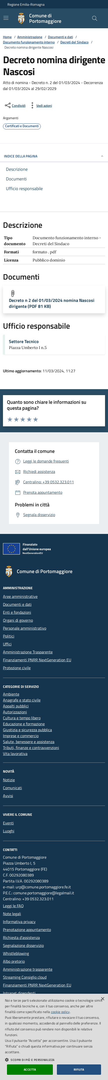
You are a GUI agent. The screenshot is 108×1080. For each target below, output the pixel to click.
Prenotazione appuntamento (27, 930)
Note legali (12, 914)
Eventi (8, 823)
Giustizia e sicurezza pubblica (27, 730)
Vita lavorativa (15, 754)
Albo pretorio (14, 961)
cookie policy (60, 1011)
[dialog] (54, 1037)
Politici (8, 636)
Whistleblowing (16, 953)
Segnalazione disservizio (23, 945)
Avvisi (8, 796)
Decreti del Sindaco (74, 42)
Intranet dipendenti (19, 993)
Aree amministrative (20, 596)
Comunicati (12, 788)
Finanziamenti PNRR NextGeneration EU (37, 660)
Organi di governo (18, 620)
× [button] (102, 999)
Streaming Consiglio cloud (24, 977)
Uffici (7, 644)
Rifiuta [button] (79, 1069)
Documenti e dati (60, 36)
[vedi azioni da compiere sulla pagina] (40, 105)
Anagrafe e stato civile (22, 700)
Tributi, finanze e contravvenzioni (31, 748)
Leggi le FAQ (13, 906)
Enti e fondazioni (17, 612)
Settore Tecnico (24, 342)
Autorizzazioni (15, 712)
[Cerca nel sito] (95, 18)
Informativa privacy (19, 922)
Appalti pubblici (16, 706)
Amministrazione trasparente (27, 969)
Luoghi (8, 831)
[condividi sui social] (14, 105)
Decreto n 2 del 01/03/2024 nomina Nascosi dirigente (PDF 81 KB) (51, 303)
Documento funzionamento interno (29, 42)
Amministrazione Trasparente (28, 652)
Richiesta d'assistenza (21, 937)
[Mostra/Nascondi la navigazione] (6, 18)
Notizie (9, 780)
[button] (54, 1059)
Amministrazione (29, 36)
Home (7, 36)
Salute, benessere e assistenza (28, 742)
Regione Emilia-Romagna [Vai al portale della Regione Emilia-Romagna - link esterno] (25, 4)
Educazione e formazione (24, 724)
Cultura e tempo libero (22, 718)
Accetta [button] (30, 1069)
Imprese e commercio (21, 736)
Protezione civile (17, 668)
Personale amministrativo (24, 628)
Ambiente (11, 694)
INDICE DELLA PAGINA (54, 156)
